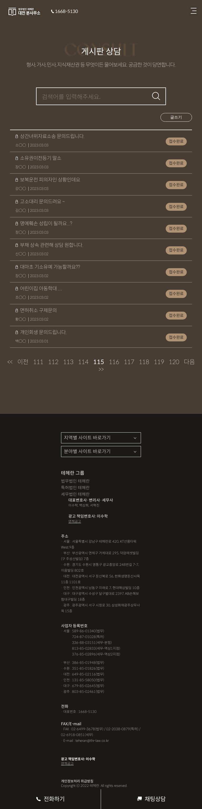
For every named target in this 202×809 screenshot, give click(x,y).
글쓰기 (176, 117)
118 (144, 362)
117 (129, 362)
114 (83, 362)
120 (174, 362)
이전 (22, 362)
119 (159, 362)
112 (53, 362)
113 (68, 362)
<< (10, 362)
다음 (189, 362)
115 (98, 362)
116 (114, 362)
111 (38, 362)
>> (101, 369)
